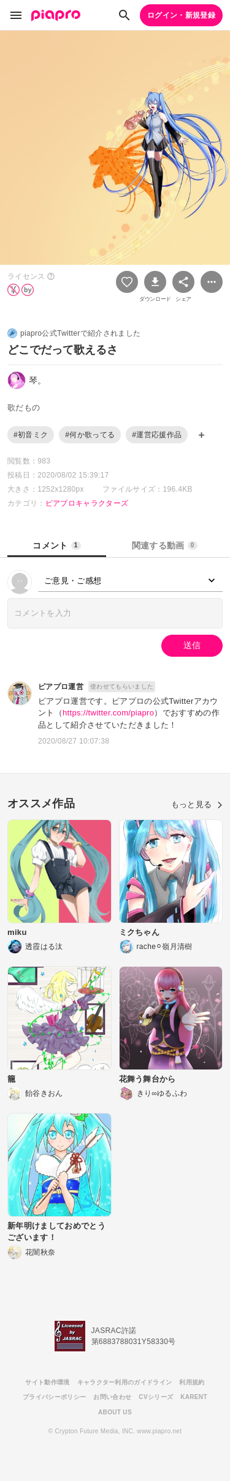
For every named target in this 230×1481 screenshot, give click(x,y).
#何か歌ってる (90, 434)
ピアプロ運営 (60, 686)
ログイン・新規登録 (181, 15)
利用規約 (191, 1382)
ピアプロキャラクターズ (87, 503)
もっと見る (197, 804)
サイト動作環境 (47, 1382)
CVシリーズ (156, 1397)
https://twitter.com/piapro (108, 712)
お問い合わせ (112, 1397)
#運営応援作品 (157, 434)
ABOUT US (115, 1412)
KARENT (193, 1397)
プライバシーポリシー (54, 1397)
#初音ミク (30, 434)
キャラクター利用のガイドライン (124, 1382)
